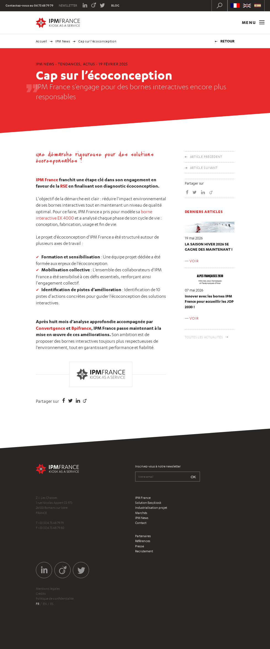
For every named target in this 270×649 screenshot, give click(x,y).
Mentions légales (48, 589)
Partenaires (143, 536)
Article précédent (206, 157)
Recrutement (144, 551)
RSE (64, 186)
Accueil (41, 41)
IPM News (62, 41)
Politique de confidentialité (55, 599)
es (52, 604)
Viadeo (93, 4)
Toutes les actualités (204, 337)
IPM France (47, 179)
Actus (89, 64)
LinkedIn (84, 4)
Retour (227, 41)
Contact (140, 523)
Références (142, 541)
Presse (139, 546)
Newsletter (68, 5)
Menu (253, 22)
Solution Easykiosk (148, 503)
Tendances (69, 64)
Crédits (41, 594)
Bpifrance (81, 328)
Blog (115, 5)
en (45, 604)
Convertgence (50, 328)
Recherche (219, 5)
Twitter (102, 4)
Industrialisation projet (151, 508)
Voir (193, 261)
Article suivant (204, 168)
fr (37, 604)
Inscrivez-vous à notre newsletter (158, 466)
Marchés (141, 513)
